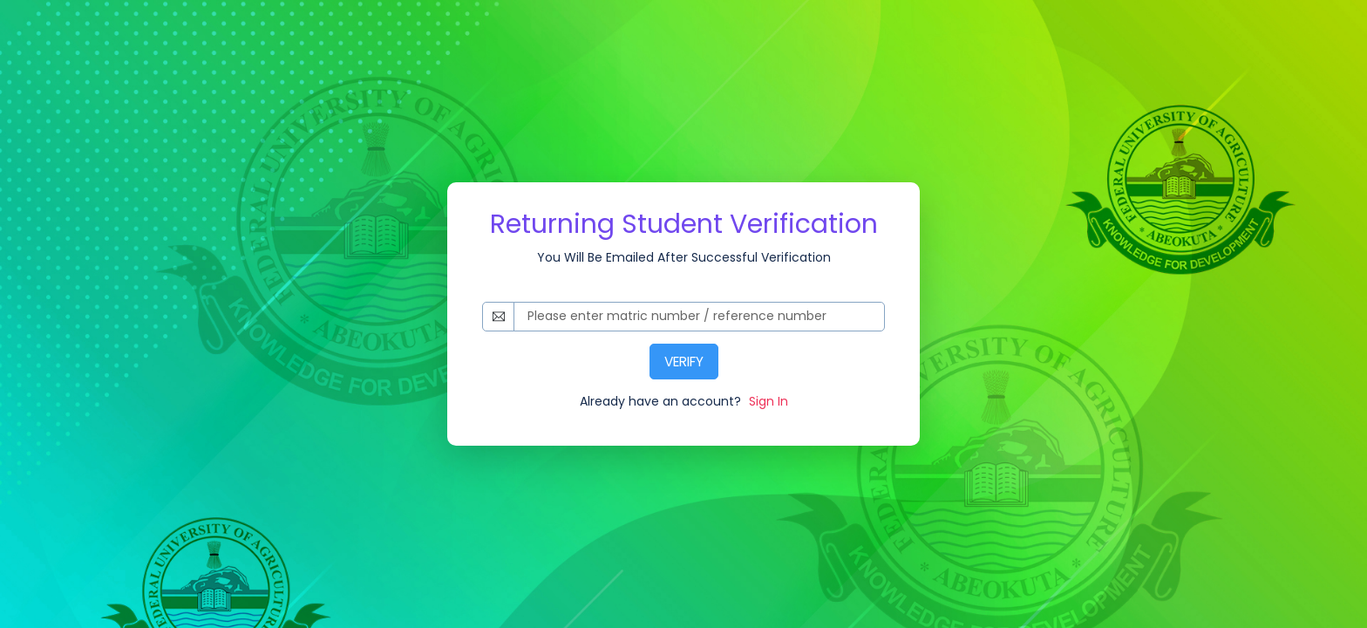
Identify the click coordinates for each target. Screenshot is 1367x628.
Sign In (766, 401)
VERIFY (684, 361)
